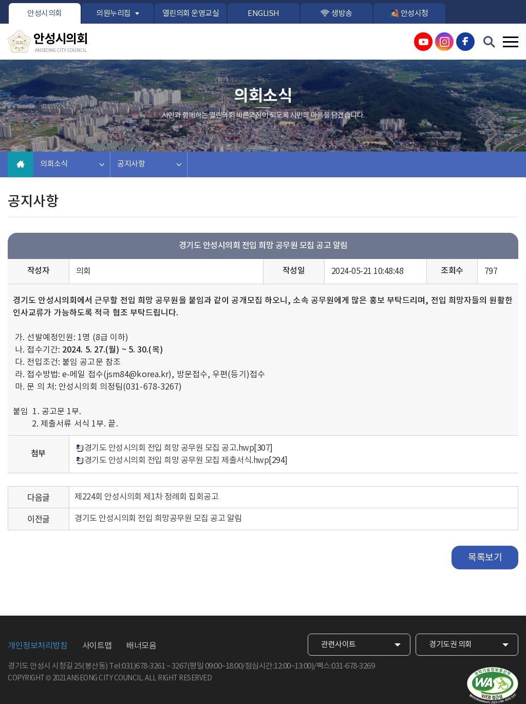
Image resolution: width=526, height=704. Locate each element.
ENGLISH (263, 13)
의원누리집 (113, 13)
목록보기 (485, 557)
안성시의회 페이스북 (465, 41)
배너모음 (141, 646)
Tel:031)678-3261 (137, 666)
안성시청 (414, 13)
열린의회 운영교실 (190, 13)
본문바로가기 (0, 0)
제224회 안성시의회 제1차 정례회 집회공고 (146, 497)
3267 (179, 666)
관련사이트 (338, 644)
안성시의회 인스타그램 (444, 41)
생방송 (341, 13)
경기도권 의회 (450, 644)
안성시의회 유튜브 (423, 41)
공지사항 (131, 164)
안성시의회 (44, 13)
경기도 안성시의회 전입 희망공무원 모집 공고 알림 (158, 518)
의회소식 (54, 164)
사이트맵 (97, 646)
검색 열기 (489, 42)
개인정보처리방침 (37, 646)
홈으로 (20, 164)
